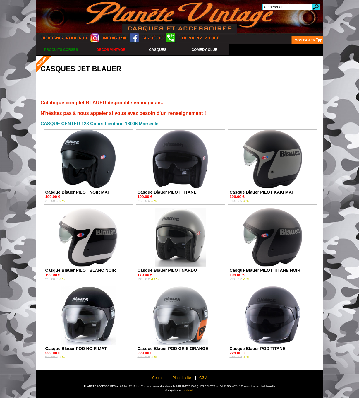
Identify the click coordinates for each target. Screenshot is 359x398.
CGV (203, 378)
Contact (158, 378)
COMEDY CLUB (204, 50)
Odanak (189, 390)
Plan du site (182, 378)
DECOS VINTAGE (111, 50)
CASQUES (157, 50)
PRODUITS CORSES (61, 50)
